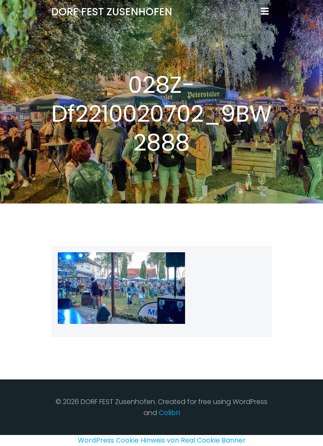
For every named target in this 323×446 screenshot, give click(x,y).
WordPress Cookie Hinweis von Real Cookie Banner (162, 440)
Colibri (169, 413)
